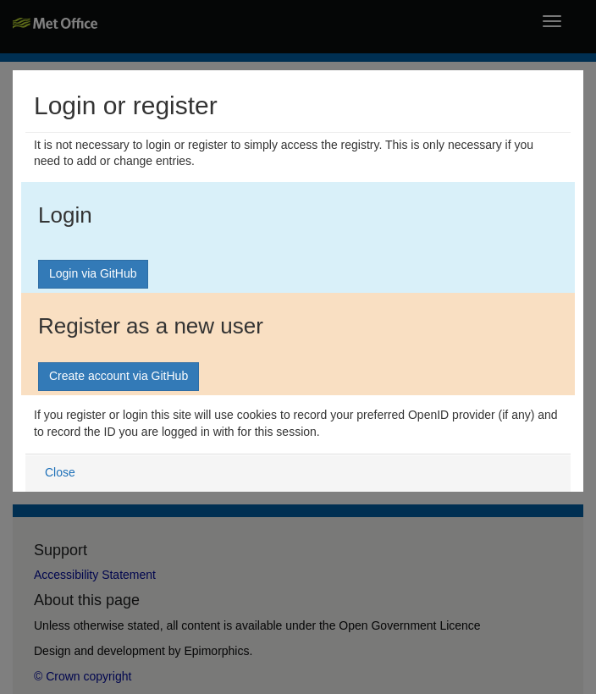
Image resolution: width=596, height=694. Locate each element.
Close (60, 472)
